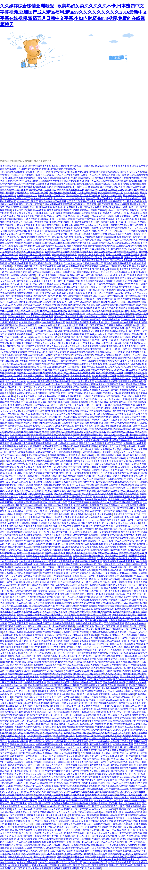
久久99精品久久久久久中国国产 (39, 248)
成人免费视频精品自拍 (73, 547)
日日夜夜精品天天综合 (16, 818)
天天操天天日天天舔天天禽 (127, 514)
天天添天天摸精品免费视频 (65, 700)
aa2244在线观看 (113, 641)
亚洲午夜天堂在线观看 (136, 408)
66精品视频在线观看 (79, 349)
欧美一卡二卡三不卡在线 (131, 552)
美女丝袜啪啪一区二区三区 (120, 431)
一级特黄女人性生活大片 (52, 765)
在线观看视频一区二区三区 (85, 806)
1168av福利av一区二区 (103, 243)
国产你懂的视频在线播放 (84, 307)
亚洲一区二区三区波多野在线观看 (48, 313)
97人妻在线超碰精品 (87, 192)
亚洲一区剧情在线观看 (40, 207)
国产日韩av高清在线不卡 (20, 644)
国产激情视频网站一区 (96, 620)
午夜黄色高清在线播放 (47, 178)
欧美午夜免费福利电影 (101, 299)
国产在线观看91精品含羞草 (121, 482)
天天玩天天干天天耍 (50, 343)
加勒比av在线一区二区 (21, 700)
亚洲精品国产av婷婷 (98, 488)
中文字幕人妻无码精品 (90, 750)
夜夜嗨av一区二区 (84, 735)
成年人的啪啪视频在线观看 (69, 431)
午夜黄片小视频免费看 (30, 446)
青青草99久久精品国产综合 (13, 449)
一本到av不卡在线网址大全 (79, 800)
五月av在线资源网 (128, 573)
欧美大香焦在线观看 (129, 307)
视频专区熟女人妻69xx (83, 603)
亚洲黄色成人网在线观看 (81, 455)
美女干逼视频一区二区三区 (80, 842)
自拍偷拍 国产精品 (32, 240)
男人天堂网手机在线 (20, 665)
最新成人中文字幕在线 (39, 367)
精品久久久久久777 (130, 532)
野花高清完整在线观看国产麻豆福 (89, 210)
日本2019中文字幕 (40, 414)
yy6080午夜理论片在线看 (52, 322)
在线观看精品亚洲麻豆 (34, 845)
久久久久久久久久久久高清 (104, 461)
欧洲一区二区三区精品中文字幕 (122, 240)
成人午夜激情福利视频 (37, 219)
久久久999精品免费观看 (19, 405)
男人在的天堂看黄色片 (21, 408)
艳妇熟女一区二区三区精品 (34, 638)
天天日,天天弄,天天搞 (23, 260)
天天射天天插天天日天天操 (27, 243)
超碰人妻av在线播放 (74, 181)
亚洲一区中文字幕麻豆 (44, 293)
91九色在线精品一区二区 (127, 355)
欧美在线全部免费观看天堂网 (68, 207)
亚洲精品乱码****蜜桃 (126, 597)
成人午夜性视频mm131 (111, 296)
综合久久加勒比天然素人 (30, 485)
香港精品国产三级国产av (41, 741)
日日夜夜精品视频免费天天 (16, 198)
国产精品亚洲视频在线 (112, 417)
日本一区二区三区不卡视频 (108, 626)
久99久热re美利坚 (129, 319)
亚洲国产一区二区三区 (66, 830)
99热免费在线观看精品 (107, 172)
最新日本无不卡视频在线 (71, 225)
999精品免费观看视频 (55, 490)
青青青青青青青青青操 (67, 364)
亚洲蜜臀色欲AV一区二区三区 (129, 526)
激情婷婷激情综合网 (104, 638)
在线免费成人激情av (78, 411)
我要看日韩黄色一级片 (23, 659)
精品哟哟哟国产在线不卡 (131, 305)
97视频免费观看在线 (99, 738)
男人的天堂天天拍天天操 (22, 541)
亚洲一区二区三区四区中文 (53, 310)
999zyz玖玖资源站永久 (129, 529)
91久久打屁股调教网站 (30, 440)
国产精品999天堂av (20, 313)
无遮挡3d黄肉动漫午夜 (107, 576)
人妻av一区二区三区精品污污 (59, 257)
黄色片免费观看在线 (124, 340)
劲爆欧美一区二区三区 (134, 626)
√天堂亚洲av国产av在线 (36, 399)
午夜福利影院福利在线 (100, 721)
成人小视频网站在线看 (53, 378)
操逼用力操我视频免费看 (76, 328)
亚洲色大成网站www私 (127, 246)
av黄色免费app (55, 181)
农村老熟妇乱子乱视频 (101, 850)
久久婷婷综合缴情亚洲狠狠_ (61, 186)
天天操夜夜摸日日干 (89, 296)
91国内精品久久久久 (110, 520)
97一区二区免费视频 (57, 234)
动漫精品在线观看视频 (19, 269)
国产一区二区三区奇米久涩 (73, 665)
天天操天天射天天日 (72, 343)
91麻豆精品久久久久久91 (93, 523)
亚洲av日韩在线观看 (83, 709)
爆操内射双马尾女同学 (38, 508)
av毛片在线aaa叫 (109, 234)
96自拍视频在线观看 (76, 679)
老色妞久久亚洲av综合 (82, 656)
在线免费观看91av (124, 608)
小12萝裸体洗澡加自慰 (67, 750)
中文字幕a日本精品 (81, 355)
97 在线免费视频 (132, 302)
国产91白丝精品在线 (99, 839)
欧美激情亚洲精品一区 (63, 529)
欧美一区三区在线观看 (44, 266)
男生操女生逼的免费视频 (85, 535)
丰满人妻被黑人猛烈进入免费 (118, 588)
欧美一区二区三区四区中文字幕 (51, 299)
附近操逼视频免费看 (130, 644)
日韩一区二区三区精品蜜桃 (74, 393)
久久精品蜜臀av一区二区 (110, 192)
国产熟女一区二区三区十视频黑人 (24, 426)
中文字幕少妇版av (82, 464)
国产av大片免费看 (93, 207)
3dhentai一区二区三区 (27, 201)
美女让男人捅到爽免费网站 (27, 727)
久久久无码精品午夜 (39, 464)
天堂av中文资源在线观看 (72, 526)
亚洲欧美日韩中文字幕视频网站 (61, 544)
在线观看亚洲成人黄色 (112, 812)
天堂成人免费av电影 (102, 514)
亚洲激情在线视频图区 (56, 738)
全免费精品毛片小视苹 (64, 623)
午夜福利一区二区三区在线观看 (19, 299)
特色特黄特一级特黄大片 (95, 482)
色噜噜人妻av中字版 (123, 744)
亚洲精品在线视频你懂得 (12, 172)
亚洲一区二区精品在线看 (129, 794)
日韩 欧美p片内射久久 (96, 334)
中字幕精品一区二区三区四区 (132, 780)
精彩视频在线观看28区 (114, 668)
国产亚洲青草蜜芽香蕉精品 (18, 296)
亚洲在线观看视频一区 (107, 305)
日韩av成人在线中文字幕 (101, 216)
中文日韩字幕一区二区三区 (46, 393)
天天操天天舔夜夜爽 (78, 502)
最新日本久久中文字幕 (90, 443)
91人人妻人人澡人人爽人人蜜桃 (97, 493)
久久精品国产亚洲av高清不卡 (17, 794)
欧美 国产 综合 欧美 (72, 520)
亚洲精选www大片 (14, 181)
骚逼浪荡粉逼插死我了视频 (27, 762)
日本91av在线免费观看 (121, 824)
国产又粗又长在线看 (69, 789)
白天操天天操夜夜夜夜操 (130, 437)
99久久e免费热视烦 (52, 670)
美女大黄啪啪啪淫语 (39, 290)
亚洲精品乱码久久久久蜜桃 (129, 809)
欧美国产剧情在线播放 (107, 777)
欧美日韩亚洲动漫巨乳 (85, 505)
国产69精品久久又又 (59, 458)
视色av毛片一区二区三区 (132, 700)
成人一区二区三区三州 (16, 482)
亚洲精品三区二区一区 (40, 417)
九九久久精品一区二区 (70, 862)
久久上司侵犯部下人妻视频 (105, 650)
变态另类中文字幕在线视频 (112, 228)
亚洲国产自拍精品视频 (39, 272)
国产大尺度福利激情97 (116, 547)
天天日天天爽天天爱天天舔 (121, 316)
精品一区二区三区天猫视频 (119, 508)
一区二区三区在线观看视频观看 (79, 372)
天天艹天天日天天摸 (77, 246)
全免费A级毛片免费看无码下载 (81, 552)
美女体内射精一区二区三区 (46, 794)
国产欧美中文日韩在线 (108, 505)
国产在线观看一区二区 (105, 251)
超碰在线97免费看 (39, 192)
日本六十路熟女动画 (43, 603)
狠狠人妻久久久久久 (29, 526)
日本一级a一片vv (70, 302)
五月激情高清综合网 (43, 600)
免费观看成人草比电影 (93, 331)
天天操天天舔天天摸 (67, 541)
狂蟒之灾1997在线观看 (11, 375)
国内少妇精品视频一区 (114, 682)
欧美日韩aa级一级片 (36, 629)
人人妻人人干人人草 (95, 225)
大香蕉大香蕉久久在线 (32, 709)
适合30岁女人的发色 (22, 390)
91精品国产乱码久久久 (47, 452)
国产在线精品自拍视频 (89, 812)
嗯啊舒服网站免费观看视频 (88, 561)
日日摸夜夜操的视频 (95, 266)
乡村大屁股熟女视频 (98, 402)
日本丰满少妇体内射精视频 (102, 467)
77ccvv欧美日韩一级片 (39, 355)
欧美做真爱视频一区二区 (127, 216)
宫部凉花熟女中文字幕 (16, 789)
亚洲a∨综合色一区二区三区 (109, 372)
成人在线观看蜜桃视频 (135, 603)
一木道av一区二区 (97, 287)
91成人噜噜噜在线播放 (109, 426)
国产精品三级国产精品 (34, 576)
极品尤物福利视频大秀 (74, 476)
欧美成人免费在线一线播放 (115, 175)
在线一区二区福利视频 (16, 538)
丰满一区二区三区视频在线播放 (84, 234)
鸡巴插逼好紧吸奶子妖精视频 (71, 387)
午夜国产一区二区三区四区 (93, 367)
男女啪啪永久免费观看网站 (105, 573)
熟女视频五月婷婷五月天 (52, 570)
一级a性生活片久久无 (44, 213)
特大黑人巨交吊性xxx (103, 355)
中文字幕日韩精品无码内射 (86, 272)
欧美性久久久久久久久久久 (54, 579)
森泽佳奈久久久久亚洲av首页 (48, 644)
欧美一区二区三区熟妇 (46, 260)
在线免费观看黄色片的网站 (92, 653)
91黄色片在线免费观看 (119, 862)
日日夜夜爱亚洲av (32, 411)
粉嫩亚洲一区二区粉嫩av (65, 417)
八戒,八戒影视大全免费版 (65, 443)
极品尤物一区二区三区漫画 (18, 603)
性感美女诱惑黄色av (13, 461)
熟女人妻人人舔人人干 (82, 381)
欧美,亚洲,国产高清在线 (52, 369)
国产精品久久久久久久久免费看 (56, 535)
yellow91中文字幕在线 (97, 313)
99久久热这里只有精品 (38, 381)
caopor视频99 (136, 789)
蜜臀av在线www (34, 679)
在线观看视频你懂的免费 (118, 266)
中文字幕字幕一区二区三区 (23, 800)
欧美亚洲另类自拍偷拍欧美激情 (23, 827)
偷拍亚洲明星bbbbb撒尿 (75, 488)
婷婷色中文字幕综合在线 (22, 744)
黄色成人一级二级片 (113, 213)
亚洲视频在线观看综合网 (120, 189)
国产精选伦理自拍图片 (91, 434)
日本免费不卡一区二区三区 (121, 499)
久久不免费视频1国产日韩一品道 (115, 594)
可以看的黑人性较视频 (75, 614)
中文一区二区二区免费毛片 (36, 777)
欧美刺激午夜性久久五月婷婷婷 (103, 278)
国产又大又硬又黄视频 (42, 269)
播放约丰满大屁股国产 (93, 783)
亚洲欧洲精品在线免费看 (54, 231)
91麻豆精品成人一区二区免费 (110, 352)
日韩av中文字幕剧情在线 (85, 635)
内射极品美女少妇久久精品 (32, 582)
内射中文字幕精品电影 (123, 694)
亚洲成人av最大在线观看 (61, 617)
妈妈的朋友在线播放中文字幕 (116, 337)
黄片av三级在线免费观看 (107, 428)
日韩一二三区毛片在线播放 (130, 231)
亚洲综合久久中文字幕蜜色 (65, 367)
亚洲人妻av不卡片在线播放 (95, 414)
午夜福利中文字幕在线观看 (70, 266)
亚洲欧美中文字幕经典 (86, 859)
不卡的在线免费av (133, 213)
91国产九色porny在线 (29, 246)
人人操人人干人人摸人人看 (34, 786)
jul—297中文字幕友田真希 (116, 517)
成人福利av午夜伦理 (61, 272)
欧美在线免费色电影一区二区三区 (53, 656)
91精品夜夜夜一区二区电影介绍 (129, 850)
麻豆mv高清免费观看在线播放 (90, 346)
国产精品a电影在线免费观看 (132, 349)
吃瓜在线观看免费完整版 (31, 635)
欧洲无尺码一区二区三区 (96, 440)
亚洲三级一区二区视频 (99, 293)
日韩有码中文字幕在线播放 (133, 361)
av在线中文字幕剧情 (120, 732)
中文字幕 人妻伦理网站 (93, 396)
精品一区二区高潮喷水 (28, 372)
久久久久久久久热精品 (77, 747)
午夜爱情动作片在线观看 (119, 287)
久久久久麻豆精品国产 (79, 437)
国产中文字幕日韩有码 (28, 573)
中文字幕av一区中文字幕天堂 (47, 328)
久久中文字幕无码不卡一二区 (68, 449)
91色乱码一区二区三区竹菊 (23, 284)
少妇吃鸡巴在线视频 (78, 738)
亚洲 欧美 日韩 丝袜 (64, 594)
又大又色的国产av (42, 673)
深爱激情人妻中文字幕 (79, 243)
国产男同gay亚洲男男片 (17, 192)
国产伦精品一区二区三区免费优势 (83, 195)
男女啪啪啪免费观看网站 (114, 688)
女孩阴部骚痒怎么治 (27, 195)
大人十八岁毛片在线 (22, 809)
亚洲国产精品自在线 (124, 290)
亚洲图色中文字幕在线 (107, 617)
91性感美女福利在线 (78, 467)
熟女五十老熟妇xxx (75, 313)
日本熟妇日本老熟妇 (61, 384)
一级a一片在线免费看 (41, 198)
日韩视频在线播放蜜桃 (77, 721)
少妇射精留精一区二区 (16, 228)
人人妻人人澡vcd (100, 310)
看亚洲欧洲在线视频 (105, 656)
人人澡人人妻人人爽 (30, 579)
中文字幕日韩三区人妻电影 (23, 402)
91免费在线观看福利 (136, 186)
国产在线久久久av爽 (99, 765)
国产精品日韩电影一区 (91, 588)
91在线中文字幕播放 (52, 771)
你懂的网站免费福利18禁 (23, 275)
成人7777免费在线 (42, 700)
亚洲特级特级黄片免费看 (33, 346)
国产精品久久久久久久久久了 (115, 729)
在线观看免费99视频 (83, 428)
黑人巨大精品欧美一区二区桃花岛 (46, 263)
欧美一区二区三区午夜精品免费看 (111, 762)
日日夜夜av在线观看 (73, 670)
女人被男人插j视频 (132, 201)
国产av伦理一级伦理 (113, 257)
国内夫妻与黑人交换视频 (132, 172)
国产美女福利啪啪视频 (79, 310)
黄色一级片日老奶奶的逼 (64, 254)
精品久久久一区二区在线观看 (122, 369)
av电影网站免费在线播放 (91, 845)
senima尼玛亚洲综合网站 (118, 697)
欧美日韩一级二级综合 (95, 316)
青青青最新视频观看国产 (59, 210)
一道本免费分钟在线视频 (41, 538)
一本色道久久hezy (86, 361)
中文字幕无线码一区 (20, 337)
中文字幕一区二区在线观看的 (14, 606)
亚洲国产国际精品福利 (92, 275)
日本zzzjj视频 (48, 431)
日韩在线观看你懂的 (38, 685)
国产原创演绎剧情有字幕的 (40, 662)
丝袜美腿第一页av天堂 (19, 414)
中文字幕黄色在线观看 (130, 833)
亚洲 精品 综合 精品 (130, 428)
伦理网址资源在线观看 (14, 715)
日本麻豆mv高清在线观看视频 (72, 293)
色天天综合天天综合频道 (45, 390)
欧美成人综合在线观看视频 (107, 735)
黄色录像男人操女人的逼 (127, 836)
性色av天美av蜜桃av (121, 293)
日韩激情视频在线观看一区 (44, 434)
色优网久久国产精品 (133, 343)
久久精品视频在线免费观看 (27, 732)
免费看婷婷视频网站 (57, 455)
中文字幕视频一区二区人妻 (67, 493)
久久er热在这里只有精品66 (23, 597)
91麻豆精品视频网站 (43, 594)
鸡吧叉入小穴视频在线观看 (21, 452)
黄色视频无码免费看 (52, 732)
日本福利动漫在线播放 (62, 777)
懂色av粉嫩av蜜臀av (22, 393)
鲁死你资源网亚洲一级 (108, 549)
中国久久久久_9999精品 (103, 809)
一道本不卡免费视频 (46, 275)
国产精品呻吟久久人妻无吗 (77, 644)
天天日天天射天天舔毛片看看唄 (113, 399)
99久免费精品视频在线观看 (126, 473)
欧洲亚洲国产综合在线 (14, 662)
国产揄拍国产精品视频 (84, 219)
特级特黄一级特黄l (131, 237)
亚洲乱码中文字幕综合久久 (111, 535)
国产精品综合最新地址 (28, 614)
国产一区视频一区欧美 (58, 608)
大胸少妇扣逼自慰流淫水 (54, 411)
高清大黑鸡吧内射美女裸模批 (80, 570)
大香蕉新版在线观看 (132, 570)
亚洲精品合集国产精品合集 (41, 750)
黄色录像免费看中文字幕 (91, 641)
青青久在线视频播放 (51, 853)
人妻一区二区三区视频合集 (36, 653)
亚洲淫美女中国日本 (99, 378)
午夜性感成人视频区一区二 (89, 623)
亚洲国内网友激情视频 (67, 296)
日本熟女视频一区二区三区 (32, 234)
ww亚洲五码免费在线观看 (81, 791)
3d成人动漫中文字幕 (67, 564)
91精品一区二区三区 (69, 724)
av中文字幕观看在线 (103, 797)
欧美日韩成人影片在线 (106, 184)
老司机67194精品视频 (111, 195)
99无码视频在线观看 (127, 251)
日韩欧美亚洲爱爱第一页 (34, 428)
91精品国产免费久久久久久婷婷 (115, 600)
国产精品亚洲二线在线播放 (112, 204)
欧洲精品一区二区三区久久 (58, 635)
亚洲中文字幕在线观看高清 (55, 204)
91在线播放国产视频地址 (101, 393)
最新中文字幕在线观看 (88, 186)
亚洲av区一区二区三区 (30, 204)
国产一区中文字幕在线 (121, 260)
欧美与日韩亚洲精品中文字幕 (65, 706)
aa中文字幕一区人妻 (108, 307)
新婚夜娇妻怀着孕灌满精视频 (72, 402)
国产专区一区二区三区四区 (42, 189)
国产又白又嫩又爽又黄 (86, 594)
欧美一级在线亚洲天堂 (89, 538)
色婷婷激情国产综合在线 (132, 576)
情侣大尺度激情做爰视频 (126, 299)
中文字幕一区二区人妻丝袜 (13, 364)
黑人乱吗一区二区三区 (54, 679)
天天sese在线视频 (112, 237)
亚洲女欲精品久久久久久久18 (120, 346)
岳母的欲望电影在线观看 (123, 839)
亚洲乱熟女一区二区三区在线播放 (122, 254)
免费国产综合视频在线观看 (62, 685)
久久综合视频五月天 (69, 753)
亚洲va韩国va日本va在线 (45, 724)
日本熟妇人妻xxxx (101, 470)
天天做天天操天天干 (18, 623)
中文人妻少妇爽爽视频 (63, 408)
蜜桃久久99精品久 (19, 585)
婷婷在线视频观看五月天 (59, 629)
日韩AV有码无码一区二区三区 (47, 405)
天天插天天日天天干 (69, 434)
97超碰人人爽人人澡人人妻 (91, 254)
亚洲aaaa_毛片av (91, 520)
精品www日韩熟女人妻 (124, 721)
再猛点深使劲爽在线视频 (115, 207)
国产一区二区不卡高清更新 (94, 865)
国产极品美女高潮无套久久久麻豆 (111, 178)
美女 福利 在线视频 (47, 402)
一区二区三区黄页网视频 (67, 175)
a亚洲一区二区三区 (63, 715)
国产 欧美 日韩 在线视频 (89, 868)
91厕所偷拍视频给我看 (98, 387)
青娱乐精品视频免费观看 (82, 458)
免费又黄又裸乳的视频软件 (116, 364)
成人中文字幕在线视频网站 (127, 198)
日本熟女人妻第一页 (59, 786)
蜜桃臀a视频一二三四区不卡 (14, 189)
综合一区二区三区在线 (30, 833)
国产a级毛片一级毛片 (44, 296)
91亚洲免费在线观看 (130, 650)
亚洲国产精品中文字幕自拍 (81, 305)
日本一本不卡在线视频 (15, 859)
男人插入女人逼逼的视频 (82, 172)
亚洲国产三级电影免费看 (76, 732)
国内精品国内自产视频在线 (25, 570)
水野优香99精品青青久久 (22, 340)
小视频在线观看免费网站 (76, 340)
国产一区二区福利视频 (69, 281)
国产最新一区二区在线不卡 (124, 387)
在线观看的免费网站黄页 (109, 201)
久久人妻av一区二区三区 (72, 240)
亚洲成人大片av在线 (52, 499)
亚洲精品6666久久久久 (11, 783)
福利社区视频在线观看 (129, 234)
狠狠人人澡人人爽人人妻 (20, 856)
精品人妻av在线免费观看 (35, 222)
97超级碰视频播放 (111, 319)
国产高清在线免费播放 (37, 184)
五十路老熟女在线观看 (108, 579)
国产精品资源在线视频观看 (121, 405)
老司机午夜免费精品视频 (50, 488)
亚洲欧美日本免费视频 (90, 364)
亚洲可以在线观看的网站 (110, 629)
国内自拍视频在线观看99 (74, 278)
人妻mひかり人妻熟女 (95, 431)
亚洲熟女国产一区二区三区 (103, 349)
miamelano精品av (63, 603)
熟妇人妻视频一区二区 (19, 547)
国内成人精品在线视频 (32, 738)
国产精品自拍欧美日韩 (119, 585)
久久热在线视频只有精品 (134, 635)
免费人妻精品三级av (36, 455)
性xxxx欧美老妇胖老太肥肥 (23, 591)
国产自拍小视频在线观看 (29, 836)
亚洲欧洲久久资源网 (68, 567)
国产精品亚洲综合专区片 (101, 290)
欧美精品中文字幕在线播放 (74, 839)
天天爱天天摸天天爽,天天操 (77, 774)
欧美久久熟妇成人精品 (51, 287)
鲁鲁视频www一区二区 (84, 576)
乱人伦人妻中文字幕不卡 (59, 532)
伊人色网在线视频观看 (92, 281)
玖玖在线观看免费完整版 (112, 818)
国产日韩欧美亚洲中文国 (38, 718)
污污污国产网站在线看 (38, 735)
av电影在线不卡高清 (121, 378)
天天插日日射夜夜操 (73, 405)
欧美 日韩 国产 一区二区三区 (24, 721)
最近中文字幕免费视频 (114, 750)
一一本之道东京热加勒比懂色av (46, 768)
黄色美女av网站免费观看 (54, 305)
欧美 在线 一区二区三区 (101, 340)
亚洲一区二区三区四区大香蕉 (40, 821)
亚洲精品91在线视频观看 (92, 697)
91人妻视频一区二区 (98, 665)
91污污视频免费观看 (13, 670)
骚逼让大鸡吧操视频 (86, 549)
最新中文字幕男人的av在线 (96, 390)
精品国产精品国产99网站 (48, 632)
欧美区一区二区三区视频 (84, 399)
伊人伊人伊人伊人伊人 (21, 213)
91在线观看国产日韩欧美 (67, 588)
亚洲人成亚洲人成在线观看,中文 (119, 561)
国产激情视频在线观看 (80, 650)
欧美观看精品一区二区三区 (88, 257)
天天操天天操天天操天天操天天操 (123, 523)
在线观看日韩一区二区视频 (23, 756)
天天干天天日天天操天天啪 (101, 246)
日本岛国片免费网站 (33, 375)
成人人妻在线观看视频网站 (16, 650)
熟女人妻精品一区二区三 (15, 549)
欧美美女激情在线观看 (69, 396)
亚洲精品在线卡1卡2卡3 (75, 287)
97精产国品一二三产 (31, 305)
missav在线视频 (131, 192)
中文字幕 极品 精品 (73, 440)
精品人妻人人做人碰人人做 (60, 346)
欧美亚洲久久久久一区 (45, 281)
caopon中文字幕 (118, 414)
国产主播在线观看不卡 (86, 222)
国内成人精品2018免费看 (97, 449)
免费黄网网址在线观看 (70, 284)
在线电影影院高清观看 (43, 420)
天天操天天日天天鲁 (132, 735)
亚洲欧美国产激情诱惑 (130, 502)
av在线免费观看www (48, 284)
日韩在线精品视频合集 (116, 331)
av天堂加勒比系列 (59, 290)
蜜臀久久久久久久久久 (21, 328)
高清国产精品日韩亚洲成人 (13, 626)
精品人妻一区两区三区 (42, 337)
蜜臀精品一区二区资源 (100, 473)
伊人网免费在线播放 (26, 396)
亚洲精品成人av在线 (136, 682)
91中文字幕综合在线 (59, 172)
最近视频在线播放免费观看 (49, 340)
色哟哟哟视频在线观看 (76, 369)
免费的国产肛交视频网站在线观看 (29, 210)
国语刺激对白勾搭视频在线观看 (56, 558)
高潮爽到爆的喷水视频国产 (93, 585)
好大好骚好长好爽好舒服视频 (24, 343)
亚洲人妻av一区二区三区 (24, 759)
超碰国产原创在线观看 (69, 331)
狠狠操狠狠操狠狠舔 (83, 184)
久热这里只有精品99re (27, 476)
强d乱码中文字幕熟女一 (99, 614)
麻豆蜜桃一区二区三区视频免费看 (64, 582)
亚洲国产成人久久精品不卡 (70, 756)
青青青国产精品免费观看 (92, 508)
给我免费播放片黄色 (119, 310)
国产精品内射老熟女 (121, 328)
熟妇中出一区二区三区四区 (51, 195)
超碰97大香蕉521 (49, 361)
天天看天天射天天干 (18, 290)
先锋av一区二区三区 (22, 824)
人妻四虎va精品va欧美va (67, 585)
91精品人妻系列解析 (62, 461)
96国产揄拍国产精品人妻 (27, 361)
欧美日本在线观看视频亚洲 (70, 189)
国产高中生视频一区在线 (86, 228)
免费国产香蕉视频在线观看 (32, 186)
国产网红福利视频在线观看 (128, 181)
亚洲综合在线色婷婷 (94, 670)
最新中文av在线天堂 (107, 780)
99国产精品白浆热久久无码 (30, 850)
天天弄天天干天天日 (84, 269)
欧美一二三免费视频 (55, 552)
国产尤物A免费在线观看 (124, 411)
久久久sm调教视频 (125, 219)
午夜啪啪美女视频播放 (47, 659)
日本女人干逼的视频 (80, 718)
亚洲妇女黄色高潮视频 (103, 464)
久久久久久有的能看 (118, 591)
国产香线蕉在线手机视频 (108, 570)
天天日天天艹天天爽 (135, 417)
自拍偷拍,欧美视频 (51, 727)
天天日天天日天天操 (129, 269)
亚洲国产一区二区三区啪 (60, 428)
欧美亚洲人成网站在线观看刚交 (23, 437)
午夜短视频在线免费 (91, 213)
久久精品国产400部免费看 (35, 307)
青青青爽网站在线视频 (96, 499)
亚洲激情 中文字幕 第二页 (40, 715)
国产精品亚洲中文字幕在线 (33, 358)
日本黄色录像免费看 (107, 358)
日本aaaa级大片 (100, 496)
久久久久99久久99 (73, 263)
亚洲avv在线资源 (128, 579)
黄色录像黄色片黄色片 (107, 361)
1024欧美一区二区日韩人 (58, 806)
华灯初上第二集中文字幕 (19, 331)
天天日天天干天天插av (11, 411)
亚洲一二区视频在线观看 (90, 544)
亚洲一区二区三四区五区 (54, 243)
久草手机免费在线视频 (47, 225)
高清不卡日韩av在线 (18, 473)
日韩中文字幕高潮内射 (86, 426)
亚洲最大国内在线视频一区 (46, 824)
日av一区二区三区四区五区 (27, 499)
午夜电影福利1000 (68, 361)
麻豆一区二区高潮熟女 (51, 614)
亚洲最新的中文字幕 (99, 328)
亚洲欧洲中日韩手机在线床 (105, 644)
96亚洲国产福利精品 (105, 662)
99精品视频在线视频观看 (76, 744)
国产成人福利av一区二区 (116, 434)
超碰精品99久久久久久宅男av (103, 502)
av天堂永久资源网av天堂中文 (81, 201)
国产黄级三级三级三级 (85, 703)
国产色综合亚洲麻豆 (30, 349)
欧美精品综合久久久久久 (120, 853)
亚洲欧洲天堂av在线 (52, 440)
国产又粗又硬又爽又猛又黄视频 (103, 676)
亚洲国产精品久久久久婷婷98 (48, 809)
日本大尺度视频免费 (128, 184)
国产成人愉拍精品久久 (81, 638)
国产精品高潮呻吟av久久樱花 (81, 490)
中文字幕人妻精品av (61, 355)
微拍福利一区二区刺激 (61, 464)
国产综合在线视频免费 (31, 505)
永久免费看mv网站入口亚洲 (75, 848)
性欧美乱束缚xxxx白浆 (36, 352)
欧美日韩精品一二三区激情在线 (80, 827)
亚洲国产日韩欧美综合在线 (36, 384)
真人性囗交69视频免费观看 (99, 526)
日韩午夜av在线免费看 (49, 278)
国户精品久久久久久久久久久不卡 (105, 420)
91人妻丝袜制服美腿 (22, 266)
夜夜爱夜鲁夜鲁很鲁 (41, 443)
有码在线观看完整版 (69, 452)
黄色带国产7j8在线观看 (125, 821)
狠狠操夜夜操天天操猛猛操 (66, 523)
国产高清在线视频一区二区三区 (23, 765)
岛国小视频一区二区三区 (114, 541)
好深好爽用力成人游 (126, 511)
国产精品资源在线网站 (84, 384)
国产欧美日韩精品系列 (84, 558)
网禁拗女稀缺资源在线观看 (62, 192)
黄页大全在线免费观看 (32, 251)
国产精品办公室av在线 (126, 243)
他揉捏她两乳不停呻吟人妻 (49, 744)
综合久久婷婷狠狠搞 (123, 476)
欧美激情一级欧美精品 (131, 848)
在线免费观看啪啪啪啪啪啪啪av (71, 420)
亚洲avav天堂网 (15, 399)
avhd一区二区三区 (21, 753)
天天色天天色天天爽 (52, 833)
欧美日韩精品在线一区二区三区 (86, 682)
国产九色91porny (119, 248)
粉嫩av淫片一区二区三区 (104, 231)
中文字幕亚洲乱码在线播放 (51, 800)
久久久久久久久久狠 (15, 381)
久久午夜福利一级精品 (127, 464)
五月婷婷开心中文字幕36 (112, 186)
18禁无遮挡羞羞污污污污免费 (45, 547)
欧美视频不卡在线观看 (77, 322)
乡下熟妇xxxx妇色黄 (58, 237)
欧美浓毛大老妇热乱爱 (40, 529)
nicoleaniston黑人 (46, 325)
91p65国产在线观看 (89, 452)
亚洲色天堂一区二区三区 (53, 246)
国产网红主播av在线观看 (27, 558)
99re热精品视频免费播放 (12, 352)
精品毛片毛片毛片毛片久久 (95, 260)
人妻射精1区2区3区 (82, 532)
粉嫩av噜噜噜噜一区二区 (104, 437)
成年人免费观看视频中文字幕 (43, 473)
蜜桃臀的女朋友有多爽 (120, 440)
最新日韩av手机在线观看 (126, 493)
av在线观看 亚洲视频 (50, 302)
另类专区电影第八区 (46, 541)
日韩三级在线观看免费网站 (21, 178)
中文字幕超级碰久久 (27, 488)
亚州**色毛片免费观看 (115, 423)
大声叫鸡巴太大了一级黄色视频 (69, 198)
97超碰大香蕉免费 (36, 815)
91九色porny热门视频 (78, 299)
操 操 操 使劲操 (87, 700)
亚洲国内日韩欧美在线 (41, 517)
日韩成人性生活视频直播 (52, 721)
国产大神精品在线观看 (116, 555)
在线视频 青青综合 (78, 290)
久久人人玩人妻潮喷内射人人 (64, 508)
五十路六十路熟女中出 (93, 582)
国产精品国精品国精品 (106, 529)
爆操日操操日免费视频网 (118, 670)
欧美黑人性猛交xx (64, 269)
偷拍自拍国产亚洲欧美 (70, 390)
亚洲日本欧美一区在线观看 (52, 201)
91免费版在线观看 (106, 219)
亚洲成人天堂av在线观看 (73, 824)
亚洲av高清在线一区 (95, 240)
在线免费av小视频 (92, 343)
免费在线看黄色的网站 (55, 485)
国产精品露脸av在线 (116, 396)
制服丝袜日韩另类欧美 (61, 184)
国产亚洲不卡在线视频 (58, 514)
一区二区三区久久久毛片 (45, 334)
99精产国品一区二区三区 (33, 514)
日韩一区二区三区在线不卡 (99, 198)
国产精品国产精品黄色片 (94, 691)
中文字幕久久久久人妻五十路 (108, 800)
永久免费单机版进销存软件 (33, 237)
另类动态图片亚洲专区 (119, 334)
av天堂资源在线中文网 (89, 417)
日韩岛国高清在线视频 (36, 181)
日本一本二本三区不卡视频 (80, 485)
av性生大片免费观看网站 (61, 859)
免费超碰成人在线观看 (131, 278)
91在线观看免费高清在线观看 (110, 458)
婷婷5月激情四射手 (49, 526)
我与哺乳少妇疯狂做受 (115, 281)
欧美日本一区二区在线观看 (130, 375)
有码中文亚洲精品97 (29, 302)
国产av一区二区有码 (69, 319)
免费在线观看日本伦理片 (54, 446)
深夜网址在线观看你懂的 (130, 381)
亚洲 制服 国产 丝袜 (31, 431)
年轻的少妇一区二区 (93, 263)
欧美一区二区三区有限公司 (77, 573)
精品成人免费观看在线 (21, 830)
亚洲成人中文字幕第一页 (61, 222)
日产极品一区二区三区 (37, 458)
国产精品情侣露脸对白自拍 (90, 685)
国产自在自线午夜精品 (117, 225)
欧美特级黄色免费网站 (37, 868)
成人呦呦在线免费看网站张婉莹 (19, 632)
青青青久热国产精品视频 (33, 216)
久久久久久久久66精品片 (131, 452)
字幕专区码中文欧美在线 (76, 771)
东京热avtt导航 (135, 248)
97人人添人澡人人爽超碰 (43, 387)
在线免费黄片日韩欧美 (73, 423)
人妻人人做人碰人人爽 (66, 325)
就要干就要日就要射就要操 (119, 582)
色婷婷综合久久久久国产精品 (39, 175)
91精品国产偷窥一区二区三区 (112, 222)
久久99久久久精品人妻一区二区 (58, 426)
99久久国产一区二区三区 (104, 375)
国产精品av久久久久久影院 (111, 446)
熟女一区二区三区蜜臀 (126, 638)
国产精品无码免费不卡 (70, 691)
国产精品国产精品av (104, 608)
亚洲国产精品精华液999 (118, 724)
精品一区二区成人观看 (121, 741)
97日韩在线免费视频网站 (56, 496)
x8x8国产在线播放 (94, 423)
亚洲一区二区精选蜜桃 (58, 712)
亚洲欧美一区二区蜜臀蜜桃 (77, 809)
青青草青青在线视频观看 (20, 334)
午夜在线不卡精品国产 (69, 275)
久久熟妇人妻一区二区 (21, 600)
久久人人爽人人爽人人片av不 (104, 833)
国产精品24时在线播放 (96, 189)
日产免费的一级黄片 (119, 665)
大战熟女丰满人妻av (99, 322)
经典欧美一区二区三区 (37, 172)
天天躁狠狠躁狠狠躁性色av (133, 715)
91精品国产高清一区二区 (33, 532)
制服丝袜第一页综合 (91, 319)
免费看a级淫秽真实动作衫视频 (25, 319)
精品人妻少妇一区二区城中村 (99, 756)
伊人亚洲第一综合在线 (126, 632)
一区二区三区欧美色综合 (71, 511)
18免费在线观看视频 (59, 638)
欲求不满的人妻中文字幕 (121, 488)
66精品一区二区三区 (91, 175)
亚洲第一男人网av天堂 (51, 372)
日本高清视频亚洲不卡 (126, 393)
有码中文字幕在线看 (78, 216)
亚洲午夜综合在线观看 (122, 322)
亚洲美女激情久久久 (136, 352)
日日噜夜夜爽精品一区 (14, 508)
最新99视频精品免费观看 (57, 375)
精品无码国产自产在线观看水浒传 (76, 178)
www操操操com (50, 240)
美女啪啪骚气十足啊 (20, 443)
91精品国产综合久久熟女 (42, 606)
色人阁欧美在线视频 (29, 322)
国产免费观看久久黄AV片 (46, 668)
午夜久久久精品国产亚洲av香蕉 (15, 420)
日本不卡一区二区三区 (19, 387)
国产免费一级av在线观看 (54, 467)
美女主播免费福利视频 (61, 647)
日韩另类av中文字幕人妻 (54, 611)
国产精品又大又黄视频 (51, 573)
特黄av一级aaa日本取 (126, 656)
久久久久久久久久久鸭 (11, 777)
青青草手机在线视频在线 (82, 352)
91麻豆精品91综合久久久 (83, 358)
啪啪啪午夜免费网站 (133, 673)
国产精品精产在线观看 (108, 490)
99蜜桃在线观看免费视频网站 (82, 446)
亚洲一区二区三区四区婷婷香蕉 (35, 254)
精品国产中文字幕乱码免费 (115, 538)
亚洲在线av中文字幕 (15, 688)
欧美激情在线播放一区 (89, 541)
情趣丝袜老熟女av (12, 706)
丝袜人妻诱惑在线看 (29, 287)
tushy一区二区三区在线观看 (23, 278)
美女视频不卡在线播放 (134, 455)
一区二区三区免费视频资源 (51, 470)
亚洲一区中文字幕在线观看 (72, 759)
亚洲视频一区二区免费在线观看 (98, 284)
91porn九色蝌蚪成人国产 (116, 275)
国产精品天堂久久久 (57, 791)
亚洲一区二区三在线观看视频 (99, 181)
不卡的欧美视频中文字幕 (69, 694)
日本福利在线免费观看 (126, 284)
